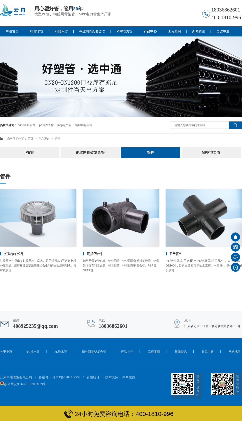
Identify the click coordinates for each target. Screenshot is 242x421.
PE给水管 (61, 31)
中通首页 (12, 31)
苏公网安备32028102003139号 (23, 384)
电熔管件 (95, 253)
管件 (57, 138)
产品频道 (44, 138)
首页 (31, 138)
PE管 (29, 152)
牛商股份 (128, 377)
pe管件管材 (46, 125)
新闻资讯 (198, 31)
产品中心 (150, 31)
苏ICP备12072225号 (66, 377)
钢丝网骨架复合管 (92, 31)
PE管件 (176, 253)
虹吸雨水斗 (14, 253)
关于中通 (6, 351)
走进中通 (222, 31)
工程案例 (174, 31)
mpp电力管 (64, 125)
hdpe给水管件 (26, 125)
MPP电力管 (124, 31)
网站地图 (234, 351)
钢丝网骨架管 (83, 125)
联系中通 (208, 351)
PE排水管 (36, 31)
